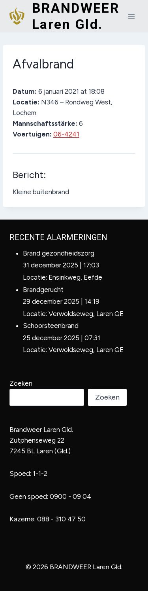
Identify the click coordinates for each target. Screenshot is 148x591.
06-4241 (66, 134)
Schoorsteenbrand (51, 326)
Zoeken (20, 383)
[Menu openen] (131, 16)
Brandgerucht (43, 290)
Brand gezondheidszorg (58, 253)
